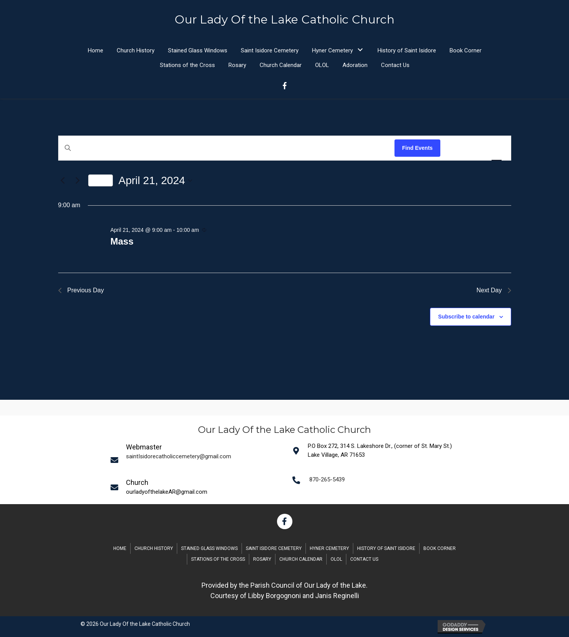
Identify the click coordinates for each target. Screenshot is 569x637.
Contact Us (364, 559)
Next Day (494, 290)
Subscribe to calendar (466, 316)
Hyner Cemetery (329, 548)
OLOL (336, 559)
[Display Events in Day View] (497, 148)
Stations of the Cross (218, 559)
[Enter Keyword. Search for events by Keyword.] (226, 148)
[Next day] (77, 180)
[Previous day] (62, 180)
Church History (153, 548)
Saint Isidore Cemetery (274, 548)
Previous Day (81, 290)
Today (100, 180)
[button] (360, 49)
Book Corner (439, 548)
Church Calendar (300, 559)
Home (119, 548)
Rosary (262, 559)
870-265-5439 (327, 479)
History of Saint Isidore (386, 548)
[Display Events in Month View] (474, 148)
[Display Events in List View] (454, 148)
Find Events (417, 148)
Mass (121, 241)
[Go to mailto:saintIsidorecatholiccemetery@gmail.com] (196, 459)
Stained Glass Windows (209, 548)
